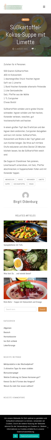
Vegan (31, 184)
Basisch (25, 20)
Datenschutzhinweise (29, 436)
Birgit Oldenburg (25, 201)
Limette (41, 179)
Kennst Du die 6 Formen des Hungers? (19, 381)
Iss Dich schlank (10, 341)
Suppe (7, 184)
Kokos (20, 179)
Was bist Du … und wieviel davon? (17, 273)
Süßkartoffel (19, 184)
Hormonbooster (10, 336)
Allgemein (7, 328)
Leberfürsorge (9, 345)
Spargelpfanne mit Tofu (13, 244)
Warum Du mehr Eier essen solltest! (18, 386)
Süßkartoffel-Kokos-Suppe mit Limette (25, 34)
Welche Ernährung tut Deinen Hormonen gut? (22, 377)
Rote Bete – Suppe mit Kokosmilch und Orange (23, 302)
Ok (15, 436)
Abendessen (9, 179)
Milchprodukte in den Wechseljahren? (18, 364)
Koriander (31, 179)
